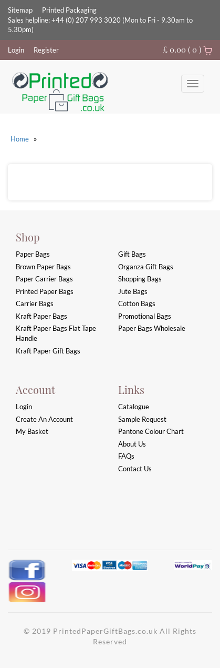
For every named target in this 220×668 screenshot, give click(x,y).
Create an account (44, 419)
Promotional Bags (144, 316)
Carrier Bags (35, 303)
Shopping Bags (140, 279)
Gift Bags (132, 254)
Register (46, 50)
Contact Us (135, 468)
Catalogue (133, 406)
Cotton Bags (136, 303)
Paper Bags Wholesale (151, 328)
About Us (132, 444)
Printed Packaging (69, 10)
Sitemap (20, 10)
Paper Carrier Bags (44, 279)
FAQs (126, 456)
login (24, 406)
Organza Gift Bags (145, 266)
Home (20, 139)
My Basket (32, 431)
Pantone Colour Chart (151, 431)
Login (16, 50)
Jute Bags (133, 291)
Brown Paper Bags (43, 266)
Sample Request (142, 419)
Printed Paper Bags (45, 291)
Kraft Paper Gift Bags (48, 351)
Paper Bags (33, 254)
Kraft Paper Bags (41, 316)
